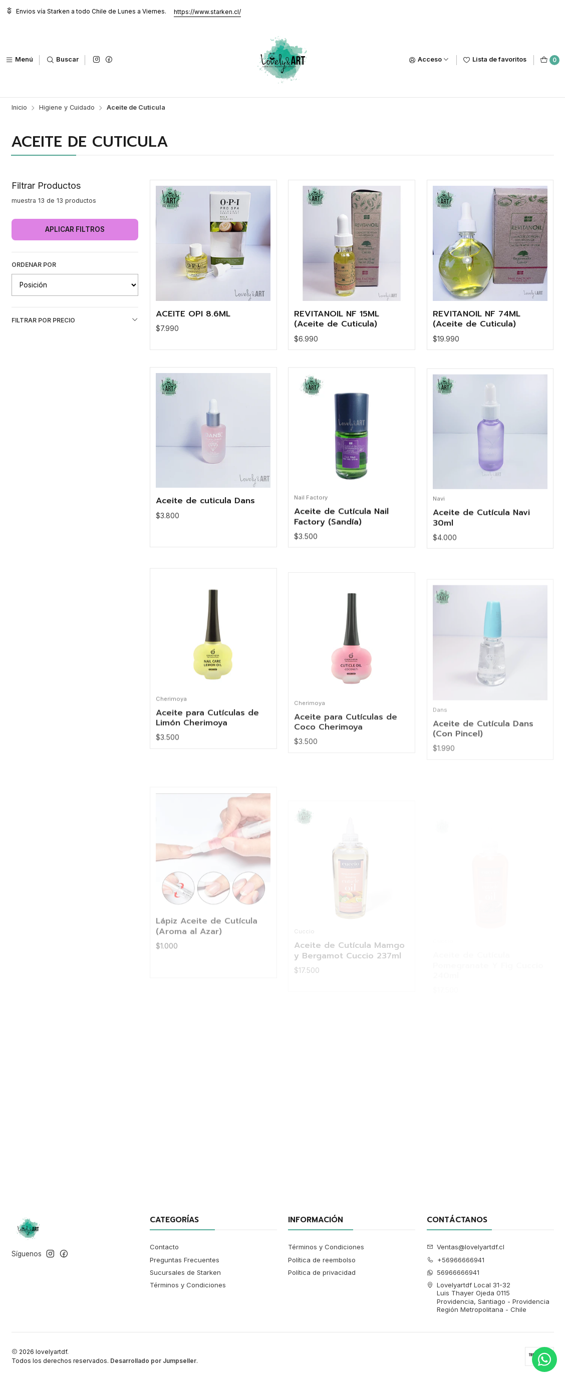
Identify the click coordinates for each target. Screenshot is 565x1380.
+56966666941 (456, 1260)
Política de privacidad (322, 1272)
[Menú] (19, 60)
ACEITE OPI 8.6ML (193, 314)
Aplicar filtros (75, 229)
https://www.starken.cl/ (207, 12)
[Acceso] (429, 60)
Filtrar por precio (75, 320)
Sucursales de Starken (185, 1272)
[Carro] (549, 60)
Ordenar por (34, 264)
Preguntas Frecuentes (184, 1260)
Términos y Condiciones (188, 1285)
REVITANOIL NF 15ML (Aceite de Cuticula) (336, 319)
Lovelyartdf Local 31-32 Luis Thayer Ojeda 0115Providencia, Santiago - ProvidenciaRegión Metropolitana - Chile (488, 1297)
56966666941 (453, 1272)
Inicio (19, 108)
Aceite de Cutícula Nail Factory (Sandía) (341, 565)
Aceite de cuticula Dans (205, 540)
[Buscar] (63, 60)
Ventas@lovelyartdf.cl (466, 1247)
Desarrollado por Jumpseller (153, 1360)
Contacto (164, 1247)
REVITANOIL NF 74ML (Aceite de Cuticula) (476, 319)
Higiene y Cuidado (67, 108)
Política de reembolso (322, 1260)
